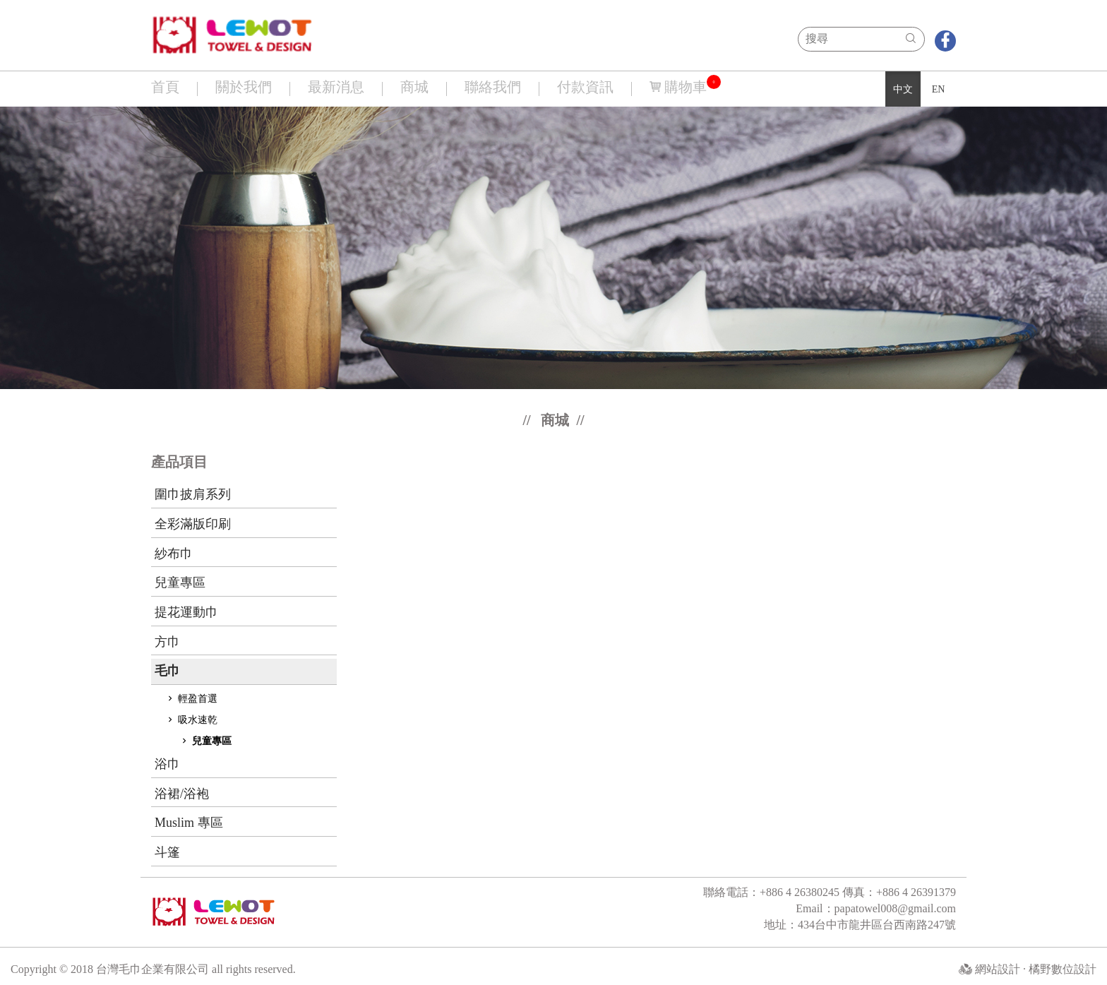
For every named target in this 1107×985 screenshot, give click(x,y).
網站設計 (999, 969)
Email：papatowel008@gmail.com (876, 908)
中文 (903, 89)
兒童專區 (205, 741)
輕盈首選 (191, 698)
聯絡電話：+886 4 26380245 (772, 892)
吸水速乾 (191, 720)
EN (938, 89)
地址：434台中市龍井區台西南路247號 (860, 925)
